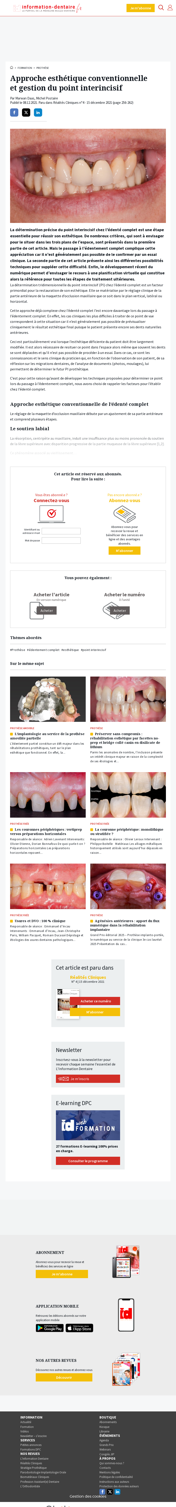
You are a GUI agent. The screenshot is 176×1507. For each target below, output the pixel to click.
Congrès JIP (106, 1454)
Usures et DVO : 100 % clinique (40, 921)
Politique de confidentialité (116, 1477)
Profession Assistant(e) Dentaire (39, 1482)
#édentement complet (43, 650)
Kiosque (104, 1427)
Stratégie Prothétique (33, 1468)
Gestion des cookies (88, 1496)
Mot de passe (32, 540)
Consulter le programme (88, 1161)
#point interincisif (93, 650)
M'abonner (124, 550)
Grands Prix (106, 1445)
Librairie (104, 1431)
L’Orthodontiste (30, 1486)
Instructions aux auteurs (114, 1482)
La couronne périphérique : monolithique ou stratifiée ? (126, 831)
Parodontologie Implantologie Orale (43, 1472)
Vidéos (24, 1431)
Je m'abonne (140, 8)
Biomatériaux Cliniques (34, 1477)
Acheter (120, 610)
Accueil (12, 67)
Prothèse (42, 68)
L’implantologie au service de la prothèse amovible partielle (47, 736)
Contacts (105, 1468)
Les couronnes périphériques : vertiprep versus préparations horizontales (46, 831)
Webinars (105, 1449)
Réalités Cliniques (31, 1463)
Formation (25, 68)
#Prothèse (17, 650)
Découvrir (64, 1377)
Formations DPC (30, 1449)
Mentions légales (109, 1472)
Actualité (25, 1422)
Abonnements (108, 1422)
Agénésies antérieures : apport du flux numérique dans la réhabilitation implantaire (125, 925)
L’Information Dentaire (34, 1459)
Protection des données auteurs (119, 1486)
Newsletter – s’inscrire (33, 1436)
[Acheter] (47, 610)
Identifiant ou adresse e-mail (31, 531)
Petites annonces (30, 1445)
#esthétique (70, 650)
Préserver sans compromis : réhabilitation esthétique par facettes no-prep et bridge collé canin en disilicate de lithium (125, 740)
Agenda (104, 1440)
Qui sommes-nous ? (111, 1463)
